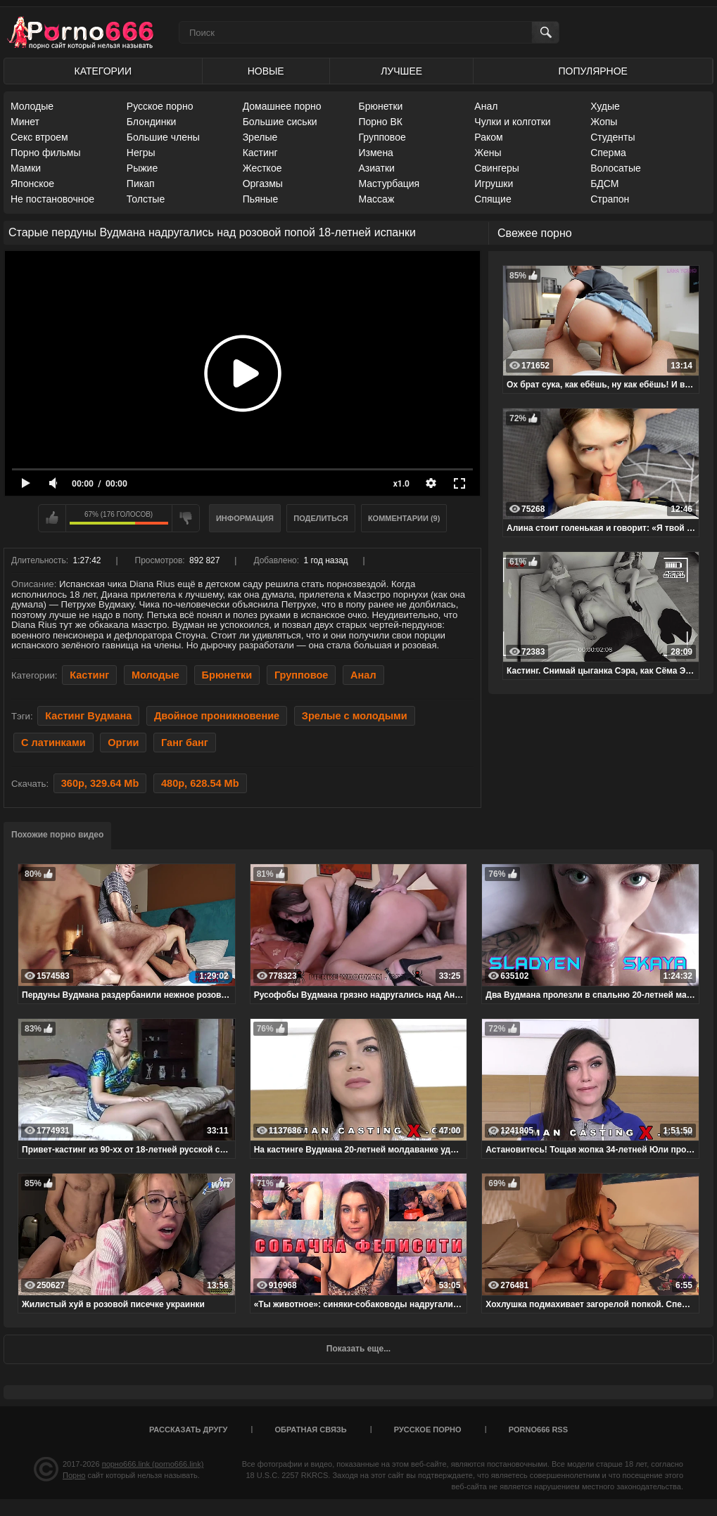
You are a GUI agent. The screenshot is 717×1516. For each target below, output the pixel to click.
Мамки (26, 168)
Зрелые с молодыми (354, 715)
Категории (103, 71)
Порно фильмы (46, 152)
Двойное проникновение (216, 715)
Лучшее (401, 71)
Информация (245, 518)
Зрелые (260, 137)
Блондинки (152, 121)
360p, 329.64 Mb (100, 783)
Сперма (608, 152)
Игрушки (493, 183)
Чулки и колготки (512, 121)
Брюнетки (380, 106)
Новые (266, 71)
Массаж (376, 199)
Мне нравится (52, 518)
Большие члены (163, 137)
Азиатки (376, 168)
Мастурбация (388, 183)
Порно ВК (380, 121)
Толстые (146, 199)
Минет (25, 121)
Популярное (593, 71)
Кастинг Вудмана (88, 715)
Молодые (32, 106)
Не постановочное (52, 199)
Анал (485, 106)
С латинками (53, 742)
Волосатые (615, 168)
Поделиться (320, 518)
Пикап (141, 183)
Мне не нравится (186, 518)
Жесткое (262, 168)
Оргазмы (263, 183)
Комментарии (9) (404, 518)
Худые (605, 106)
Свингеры (496, 168)
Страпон (609, 199)
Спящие (492, 199)
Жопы (603, 121)
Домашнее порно (282, 106)
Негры (141, 152)
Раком (488, 137)
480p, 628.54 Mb (200, 783)
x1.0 (401, 484)
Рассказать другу (188, 1429)
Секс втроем (39, 137)
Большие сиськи (280, 121)
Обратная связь (311, 1429)
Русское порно (160, 106)
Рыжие (142, 168)
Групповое (381, 137)
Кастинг (260, 152)
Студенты (612, 137)
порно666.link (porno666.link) (153, 1464)
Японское (32, 183)
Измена (375, 152)
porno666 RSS (538, 1429)
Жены (487, 152)
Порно (74, 1475)
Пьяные (261, 199)
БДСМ (604, 183)
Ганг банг (184, 742)
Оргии (123, 742)
